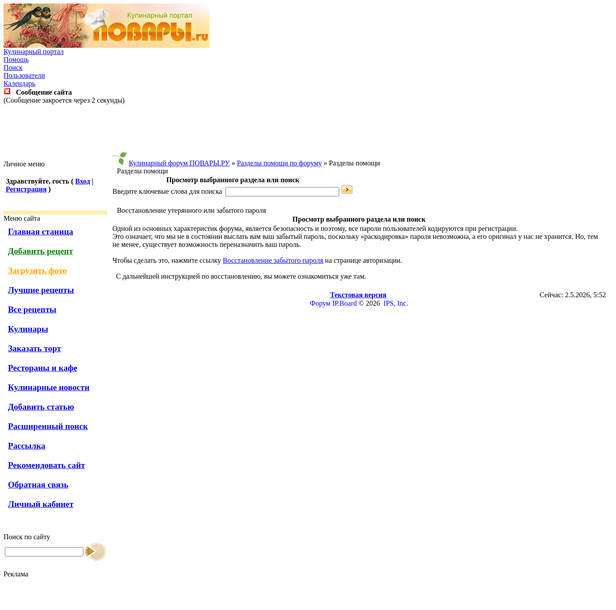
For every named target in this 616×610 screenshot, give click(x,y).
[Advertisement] (308, 132)
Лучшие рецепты (41, 290)
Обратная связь (38, 484)
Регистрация (26, 189)
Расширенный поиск (48, 426)
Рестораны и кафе (42, 367)
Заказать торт (34, 348)
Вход (82, 181)
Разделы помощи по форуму (279, 163)
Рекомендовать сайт (46, 465)
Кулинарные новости (48, 387)
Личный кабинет (41, 504)
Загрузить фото (37, 270)
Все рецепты (32, 309)
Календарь (19, 83)
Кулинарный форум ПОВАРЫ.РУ (179, 163)
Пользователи (24, 75)
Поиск (13, 67)
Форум (320, 303)
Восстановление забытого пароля (273, 260)
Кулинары (28, 329)
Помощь (16, 59)
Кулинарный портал (34, 51)
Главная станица (40, 231)
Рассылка (26, 445)
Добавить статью (41, 406)
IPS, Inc (395, 303)
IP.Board (344, 303)
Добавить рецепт (40, 251)
